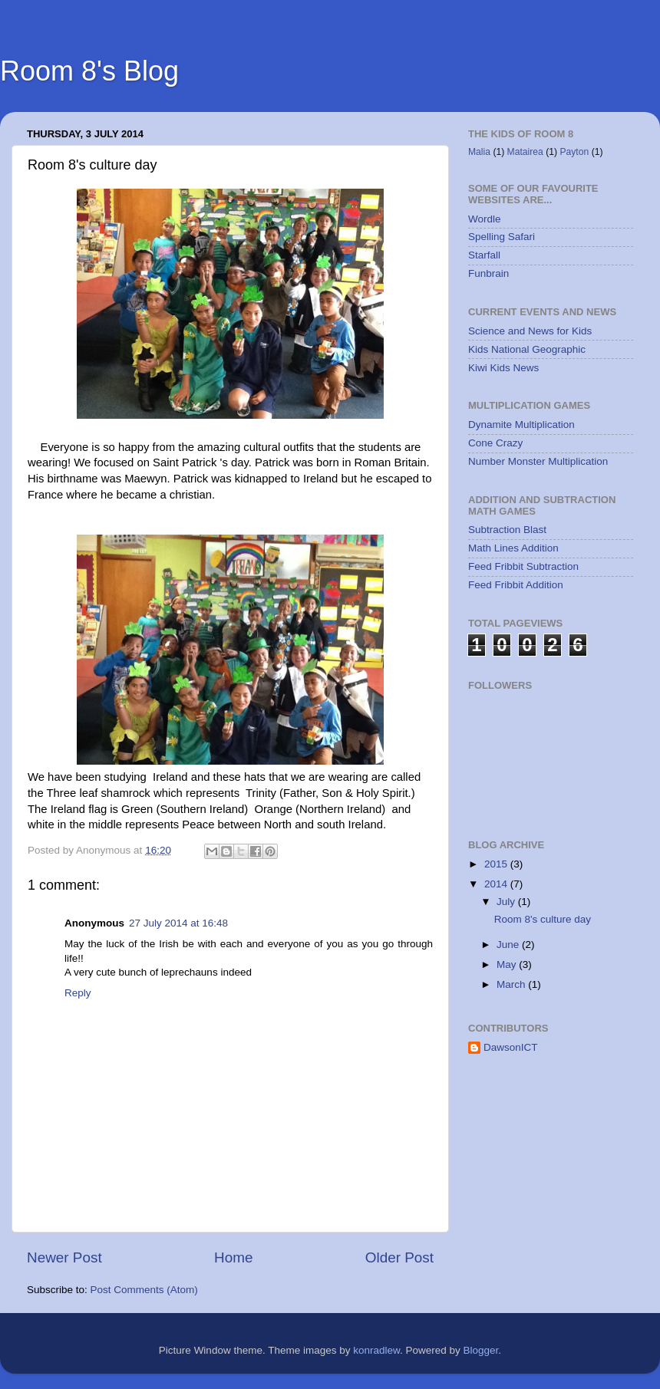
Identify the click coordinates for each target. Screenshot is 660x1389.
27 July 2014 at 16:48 (178, 923)
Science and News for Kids (530, 331)
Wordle (484, 219)
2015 (497, 864)
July (507, 901)
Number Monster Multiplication (538, 461)
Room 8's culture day (542, 919)
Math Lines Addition (513, 548)
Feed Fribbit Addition (515, 585)
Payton (574, 151)
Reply (77, 993)
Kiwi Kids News (503, 368)
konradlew (376, 1350)
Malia (479, 151)
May (508, 964)
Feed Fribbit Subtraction (523, 566)
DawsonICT (510, 1047)
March (512, 984)
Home (233, 1257)
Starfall (484, 255)
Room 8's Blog (89, 71)
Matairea (525, 151)
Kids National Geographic (527, 349)
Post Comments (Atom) (144, 1289)
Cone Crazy (495, 443)
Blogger (481, 1350)
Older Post (399, 1257)
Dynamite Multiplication (521, 424)
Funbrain (488, 273)
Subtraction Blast (507, 529)
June (509, 944)
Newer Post (64, 1257)
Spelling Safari (501, 236)
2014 (497, 884)
